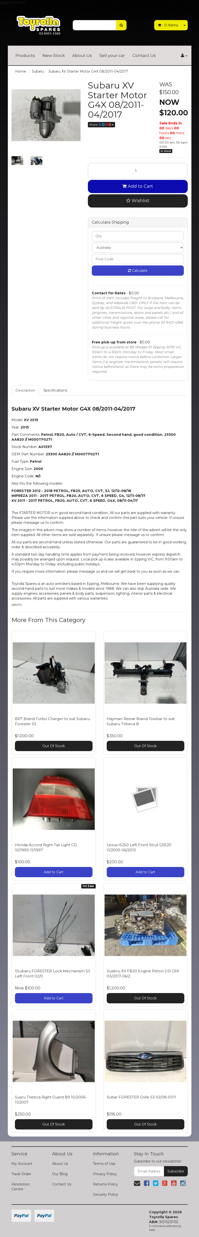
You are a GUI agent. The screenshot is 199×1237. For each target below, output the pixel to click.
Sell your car (112, 55)
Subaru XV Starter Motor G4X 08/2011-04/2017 (88, 71)
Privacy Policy (105, 1174)
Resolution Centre (21, 1186)
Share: (101, 124)
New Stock (53, 55)
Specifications (55, 390)
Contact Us (144, 55)
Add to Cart (137, 186)
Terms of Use (104, 1163)
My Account (22, 1163)
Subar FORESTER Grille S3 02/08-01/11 (141, 1097)
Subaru (38, 71)
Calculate (138, 270)
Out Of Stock (53, 746)
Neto (152, 1230)
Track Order (21, 1174)
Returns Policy (105, 1184)
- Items (168, 25)
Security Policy (105, 1194)
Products (25, 55)
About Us (82, 55)
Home (20, 71)
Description (25, 390)
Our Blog (60, 1174)
